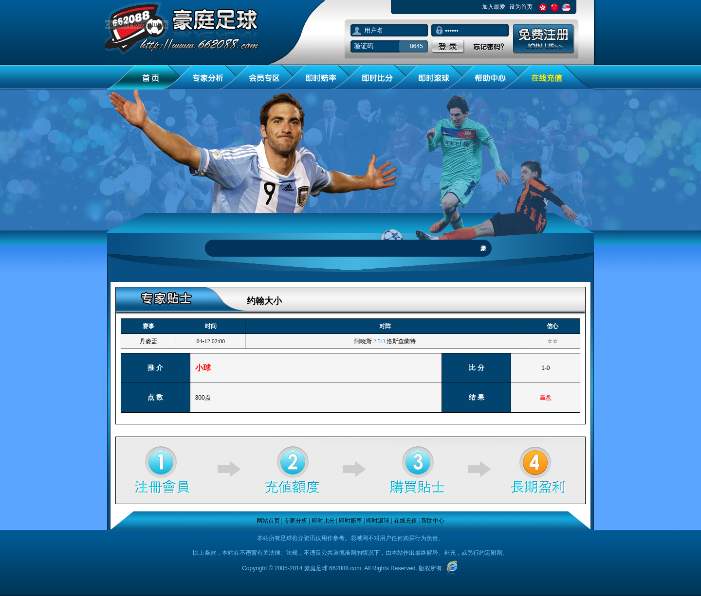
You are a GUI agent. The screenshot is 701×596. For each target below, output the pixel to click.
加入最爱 (493, 6)
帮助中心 (432, 520)
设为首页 (521, 6)
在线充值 (405, 520)
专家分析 (295, 520)
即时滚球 (377, 520)
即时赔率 (350, 520)
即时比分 (323, 520)
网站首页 (268, 520)
